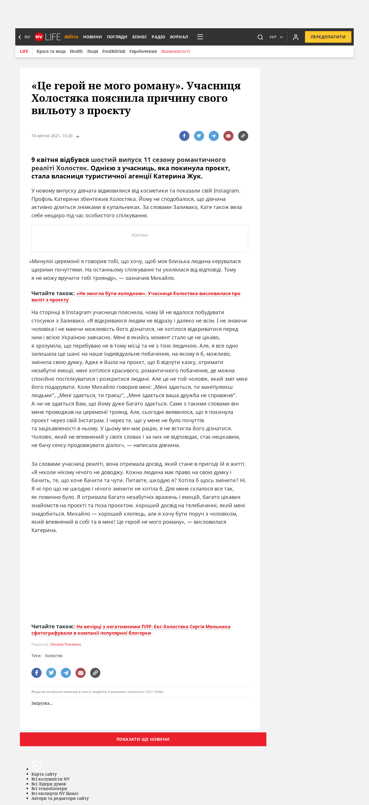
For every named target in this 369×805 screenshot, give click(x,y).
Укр (273, 36)
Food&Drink (113, 51)
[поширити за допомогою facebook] (184, 136)
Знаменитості (175, 51)
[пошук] (260, 37)
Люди (92, 51)
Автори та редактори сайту (60, 798)
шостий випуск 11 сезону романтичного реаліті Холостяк (128, 163)
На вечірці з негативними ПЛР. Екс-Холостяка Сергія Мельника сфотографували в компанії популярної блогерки (131, 629)
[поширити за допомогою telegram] (214, 136)
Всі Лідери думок (48, 784)
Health (76, 51)
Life (24, 51)
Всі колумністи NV (50, 779)
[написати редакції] (228, 136)
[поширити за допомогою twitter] (199, 136)
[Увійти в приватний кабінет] (296, 37)
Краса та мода (51, 51)
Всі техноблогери (49, 788)
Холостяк (54, 655)
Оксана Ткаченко (65, 644)
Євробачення (143, 51)
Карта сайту (44, 774)
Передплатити (328, 36)
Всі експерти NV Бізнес (55, 793)
